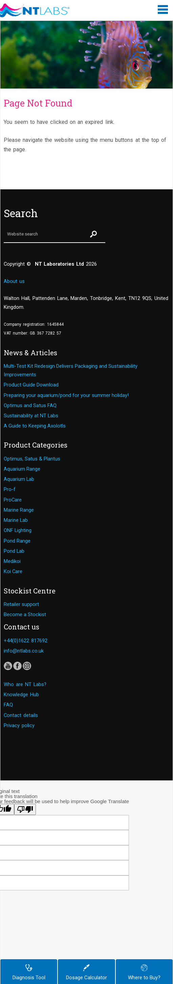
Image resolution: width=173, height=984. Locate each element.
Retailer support (21, 604)
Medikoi (12, 561)
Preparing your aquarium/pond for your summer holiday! (66, 395)
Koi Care (13, 571)
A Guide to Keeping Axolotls (35, 426)
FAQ (8, 705)
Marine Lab (16, 520)
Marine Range (19, 510)
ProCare (13, 500)
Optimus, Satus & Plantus (32, 459)
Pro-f (10, 489)
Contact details (21, 715)
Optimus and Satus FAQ (30, 405)
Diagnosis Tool (29, 972)
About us (14, 281)
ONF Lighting (17, 530)
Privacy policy (19, 725)
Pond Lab (14, 551)
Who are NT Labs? (25, 684)
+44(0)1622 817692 (25, 641)
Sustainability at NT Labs (31, 416)
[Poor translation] (25, 809)
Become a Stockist (25, 614)
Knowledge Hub (21, 695)
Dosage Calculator (86, 972)
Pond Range (17, 541)
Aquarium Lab (19, 479)
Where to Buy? (144, 972)
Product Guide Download (31, 385)
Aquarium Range (22, 469)
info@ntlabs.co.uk (24, 651)
